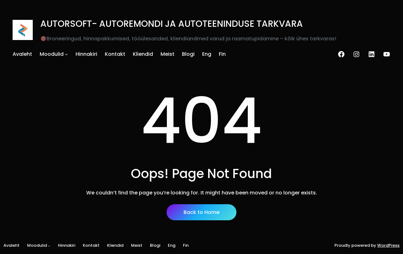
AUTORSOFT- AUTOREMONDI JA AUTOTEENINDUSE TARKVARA (171, 24)
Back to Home (201, 212)
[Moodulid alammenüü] (66, 54)
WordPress (388, 245)
